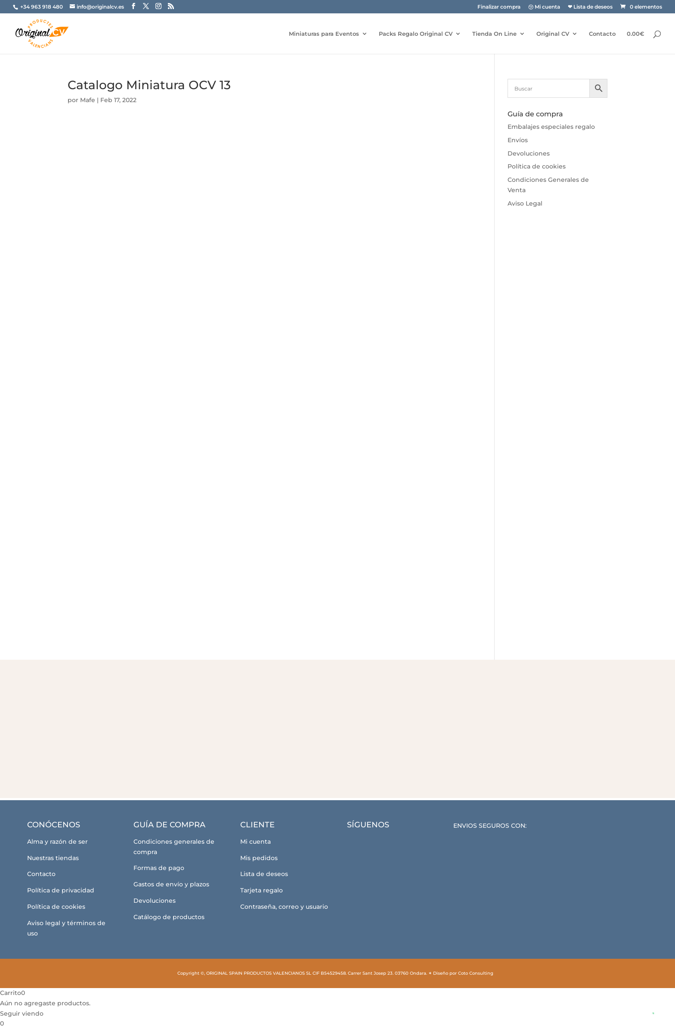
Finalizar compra (498, 7)
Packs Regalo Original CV (415, 34)
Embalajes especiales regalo (551, 127)
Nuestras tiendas (53, 858)
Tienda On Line (494, 34)
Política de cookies (537, 166)
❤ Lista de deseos (590, 7)
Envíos (518, 140)
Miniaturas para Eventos (324, 34)
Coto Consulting (475, 973)
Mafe (87, 100)
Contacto (602, 34)
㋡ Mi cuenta (544, 7)
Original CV (552, 34)
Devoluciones (529, 153)
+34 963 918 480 (42, 6)
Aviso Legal (525, 203)
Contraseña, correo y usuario (284, 907)
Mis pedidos (259, 858)
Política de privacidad (60, 890)
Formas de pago (158, 868)
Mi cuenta (255, 841)
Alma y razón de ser (57, 841)
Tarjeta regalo (261, 890)
